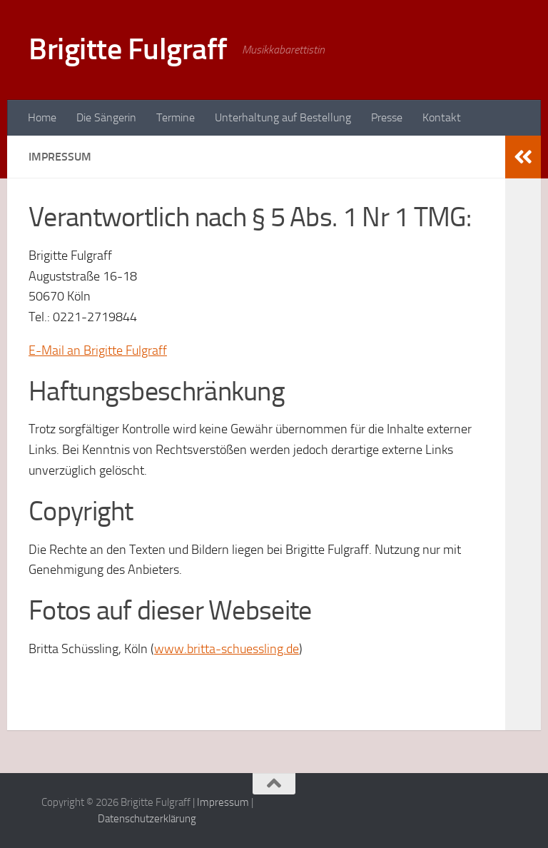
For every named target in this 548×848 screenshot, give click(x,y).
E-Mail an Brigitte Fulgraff (98, 350)
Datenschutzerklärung (147, 818)
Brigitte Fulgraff (128, 49)
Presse (386, 117)
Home (42, 117)
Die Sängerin (106, 117)
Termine (175, 117)
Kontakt (441, 117)
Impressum (223, 802)
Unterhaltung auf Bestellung (283, 117)
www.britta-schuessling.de (226, 649)
